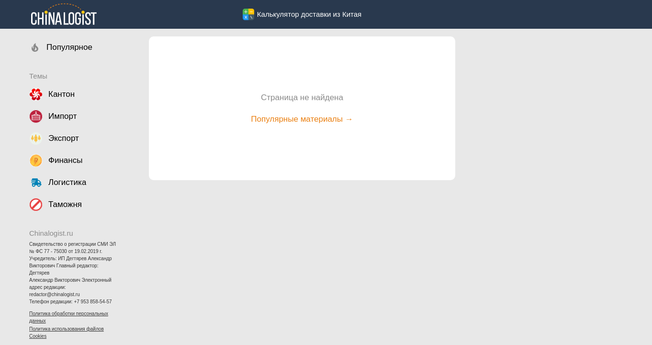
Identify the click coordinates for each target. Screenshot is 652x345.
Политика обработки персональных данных (68, 317)
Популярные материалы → (302, 119)
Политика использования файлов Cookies (66, 332)
